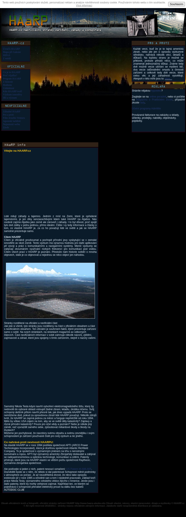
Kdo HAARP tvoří (12, 91)
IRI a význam (10, 97)
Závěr (6, 127)
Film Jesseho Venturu (14, 117)
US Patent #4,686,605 (78, 469)
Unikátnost (8, 88)
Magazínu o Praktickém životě (154, 99)
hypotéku (156, 90)
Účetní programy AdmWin (146, 108)
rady (142, 102)
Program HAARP (12, 78)
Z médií (7, 58)
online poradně (157, 96)
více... (168, 78)
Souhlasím (176, 4)
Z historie (8, 81)
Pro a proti (8, 114)
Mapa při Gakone (12, 52)
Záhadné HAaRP (11, 111)
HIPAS (6, 55)
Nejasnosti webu (11, 124)
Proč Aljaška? (10, 75)
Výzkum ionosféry (12, 94)
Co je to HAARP (11, 72)
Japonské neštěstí (12, 121)
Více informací (84, 5)
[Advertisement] (39, 185)
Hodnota (7, 84)
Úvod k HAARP (11, 48)
